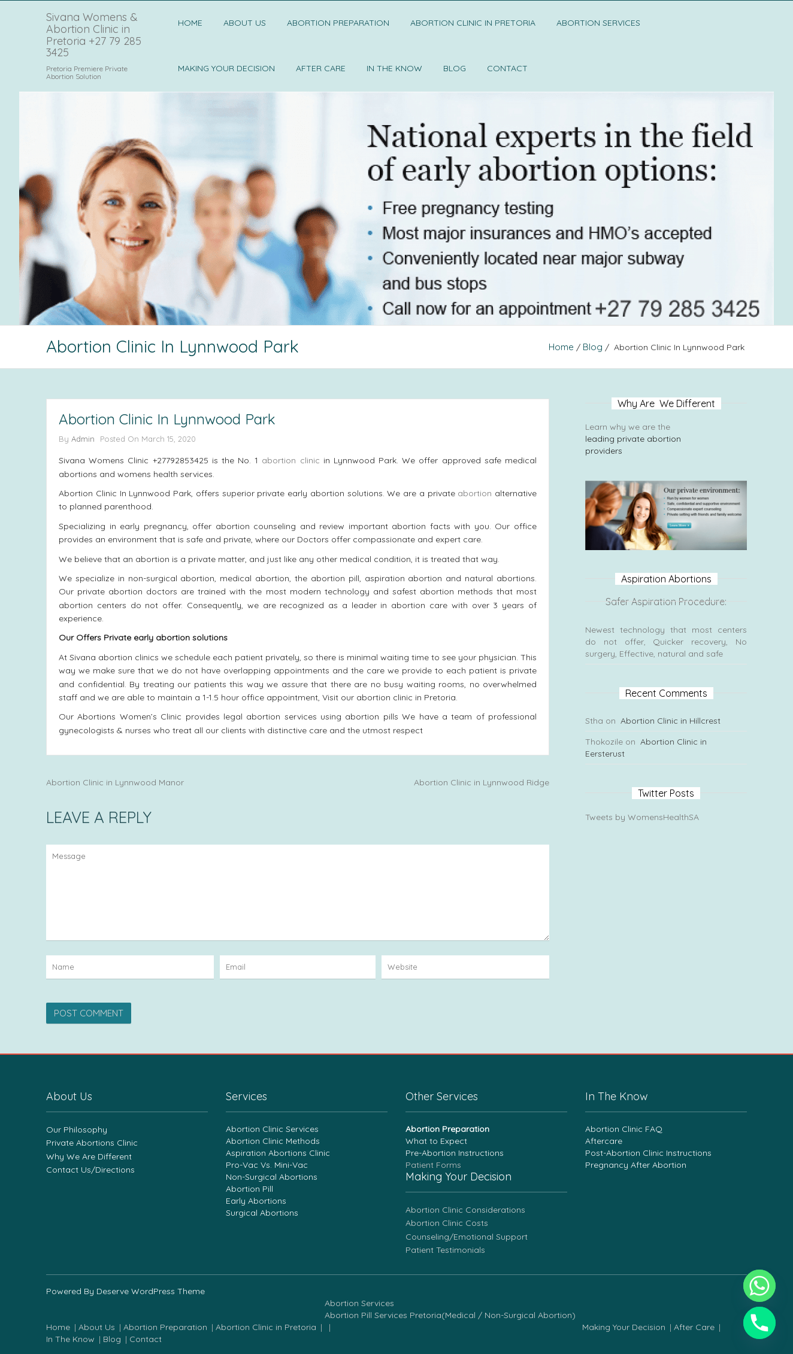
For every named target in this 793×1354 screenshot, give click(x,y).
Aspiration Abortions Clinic (278, 1152)
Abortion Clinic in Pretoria (472, 22)
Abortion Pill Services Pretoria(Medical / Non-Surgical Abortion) (450, 1315)
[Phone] (759, 1323)
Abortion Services (598, 22)
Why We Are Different (89, 1156)
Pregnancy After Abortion (635, 1164)
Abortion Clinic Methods (273, 1141)
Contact (507, 68)
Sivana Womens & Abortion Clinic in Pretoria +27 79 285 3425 (93, 34)
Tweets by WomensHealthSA (642, 817)
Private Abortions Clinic (92, 1142)
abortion (475, 493)
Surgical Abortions (262, 1212)
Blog (454, 68)
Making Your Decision (226, 68)
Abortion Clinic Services (272, 1129)
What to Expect (436, 1141)
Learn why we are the (629, 426)
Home (190, 22)
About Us (244, 22)
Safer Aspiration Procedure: (666, 602)
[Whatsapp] (759, 1286)
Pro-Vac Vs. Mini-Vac (267, 1164)
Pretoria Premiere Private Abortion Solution (87, 72)
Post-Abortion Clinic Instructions (648, 1152)
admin (83, 439)
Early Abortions (256, 1200)
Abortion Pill (249, 1188)
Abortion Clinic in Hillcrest (671, 720)
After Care (321, 68)
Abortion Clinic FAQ (623, 1129)
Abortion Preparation (338, 22)
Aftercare (603, 1141)
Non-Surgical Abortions (271, 1176)
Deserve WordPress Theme (150, 1291)
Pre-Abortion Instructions (454, 1152)
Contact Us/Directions (90, 1169)
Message (297, 893)
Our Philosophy (76, 1129)
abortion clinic (290, 460)
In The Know (394, 68)
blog (593, 347)
